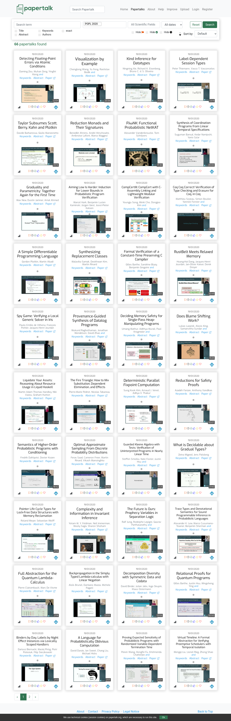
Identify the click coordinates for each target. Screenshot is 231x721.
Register (207, 9)
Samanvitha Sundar (191, 328)
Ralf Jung (127, 521)
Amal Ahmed (51, 200)
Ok (163, 717)
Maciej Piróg (44, 649)
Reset (196, 24)
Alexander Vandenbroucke (138, 132)
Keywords (45, 30)
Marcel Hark (79, 202)
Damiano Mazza (92, 585)
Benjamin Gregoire (139, 267)
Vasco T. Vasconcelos (203, 68)
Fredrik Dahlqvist (29, 457)
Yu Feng (94, 69)
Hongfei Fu (142, 652)
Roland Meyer (28, 520)
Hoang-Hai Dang (185, 261)
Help (161, 9)
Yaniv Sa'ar (193, 137)
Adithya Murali (147, 328)
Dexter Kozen (47, 457)
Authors (44, 34)
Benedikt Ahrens (79, 132)
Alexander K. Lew (183, 523)
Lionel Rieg (193, 652)
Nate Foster (147, 459)
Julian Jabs (141, 586)
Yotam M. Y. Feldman (80, 523)
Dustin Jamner (35, 200)
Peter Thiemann (181, 68)
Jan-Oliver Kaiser (195, 264)
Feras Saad (77, 457)
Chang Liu (102, 650)
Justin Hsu (194, 583)
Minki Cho (144, 202)
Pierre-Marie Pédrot (79, 391)
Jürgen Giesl (88, 205)
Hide (138, 32)
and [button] (40, 74)
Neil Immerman (101, 523)
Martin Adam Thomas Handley (34, 391)
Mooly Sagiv (80, 526)
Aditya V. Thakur (142, 393)
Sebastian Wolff (46, 520)
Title (19, 30)
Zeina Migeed (185, 454)
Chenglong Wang (79, 69)
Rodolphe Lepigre (142, 521)
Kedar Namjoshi (203, 134)
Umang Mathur (130, 328)
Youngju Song (130, 202)
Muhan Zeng (40, 71)
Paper (50, 78)
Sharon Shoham (97, 526)
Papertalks (138, 9)
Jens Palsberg (201, 454)
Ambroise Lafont (80, 135)
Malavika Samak (80, 261)
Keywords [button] (25, 78)
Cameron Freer (92, 457)
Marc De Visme (49, 587)
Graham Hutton (41, 394)
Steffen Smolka (130, 459)
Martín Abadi (46, 261)
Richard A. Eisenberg (149, 68)
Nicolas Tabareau (100, 391)
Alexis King (202, 326)
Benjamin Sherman (195, 526)
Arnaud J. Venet (150, 390)
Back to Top (205, 711)
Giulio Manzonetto (48, 132)
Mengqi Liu (180, 652)
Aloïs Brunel (75, 585)
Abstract (21, 34)
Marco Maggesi (99, 135)
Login (195, 9)
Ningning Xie (129, 68)
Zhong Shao (206, 652)
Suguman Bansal (184, 134)
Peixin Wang (128, 652)
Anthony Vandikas (202, 390)
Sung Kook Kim (132, 390)
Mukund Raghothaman (83, 330)
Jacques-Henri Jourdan (42, 327)
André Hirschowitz (99, 132)
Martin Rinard (89, 264)
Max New (21, 200)
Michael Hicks (89, 653)
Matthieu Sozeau (185, 198)
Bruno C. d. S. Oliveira (141, 71)
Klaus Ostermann (141, 589)
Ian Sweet (90, 650)
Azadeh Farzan (183, 390)
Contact (93, 711)
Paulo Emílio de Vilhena (32, 325)
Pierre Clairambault (28, 587)
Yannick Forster (191, 201)
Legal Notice (131, 711)
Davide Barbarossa (27, 132)
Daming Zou (25, 71)
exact (67, 30)
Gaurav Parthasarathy (146, 523)
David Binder (127, 586)
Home (124, 9)
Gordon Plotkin (30, 261)
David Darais (77, 650)
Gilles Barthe (133, 264)
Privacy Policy (111, 711)
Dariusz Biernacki (27, 649)
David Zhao (94, 333)
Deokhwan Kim (99, 261)
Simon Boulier (203, 198)
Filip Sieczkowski (43, 652)
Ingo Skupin (155, 586)
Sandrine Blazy (149, 264)
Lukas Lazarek (186, 326)
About (151, 9)
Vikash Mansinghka (93, 460)
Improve (172, 9)
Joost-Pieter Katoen (97, 207)
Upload (184, 9)
